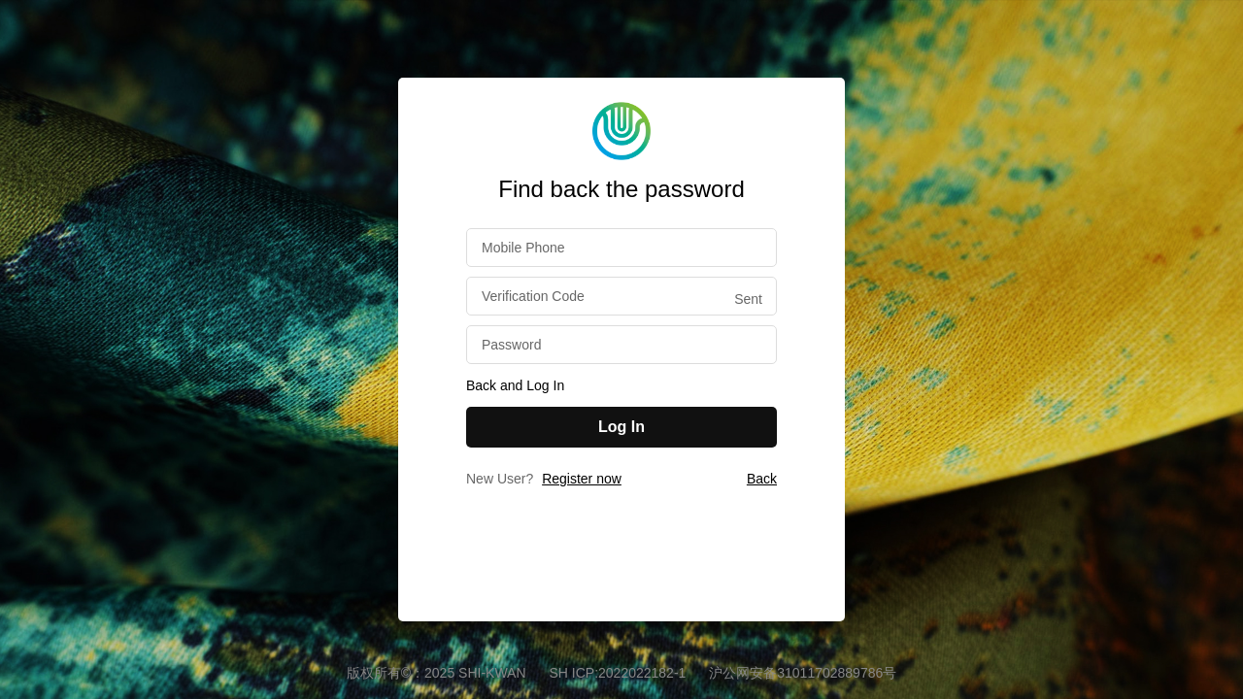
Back (762, 478)
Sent (748, 299)
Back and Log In (515, 385)
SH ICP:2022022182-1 (619, 673)
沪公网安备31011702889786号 (802, 673)
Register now (582, 478)
